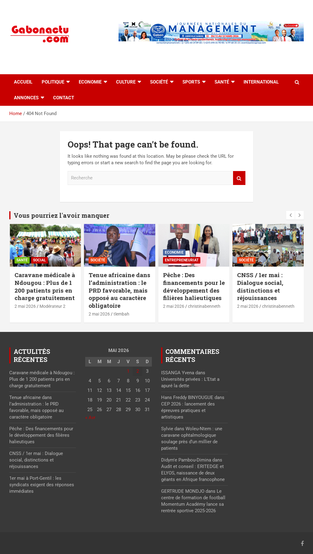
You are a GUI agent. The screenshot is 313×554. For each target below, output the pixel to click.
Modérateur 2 (52, 306)
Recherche (239, 178)
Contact (63, 98)
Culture (126, 82)
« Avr (90, 417)
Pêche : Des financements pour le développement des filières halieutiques (194, 286)
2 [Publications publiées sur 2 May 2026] (137, 371)
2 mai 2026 (25, 306)
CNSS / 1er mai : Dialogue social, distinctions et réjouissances (260, 286)
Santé (222, 82)
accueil (23, 82)
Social (39, 260)
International (261, 82)
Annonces (26, 98)
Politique (53, 82)
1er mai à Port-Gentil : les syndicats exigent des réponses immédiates (41, 484)
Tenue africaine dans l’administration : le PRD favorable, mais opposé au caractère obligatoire (119, 290)
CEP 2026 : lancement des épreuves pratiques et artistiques (188, 410)
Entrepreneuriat (181, 260)
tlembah (121, 313)
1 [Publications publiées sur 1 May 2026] (128, 371)
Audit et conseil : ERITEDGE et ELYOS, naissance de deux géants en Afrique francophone (193, 473)
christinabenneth (204, 306)
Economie (90, 82)
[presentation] (290, 215)
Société (159, 82)
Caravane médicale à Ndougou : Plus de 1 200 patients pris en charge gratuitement (45, 286)
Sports (191, 82)
